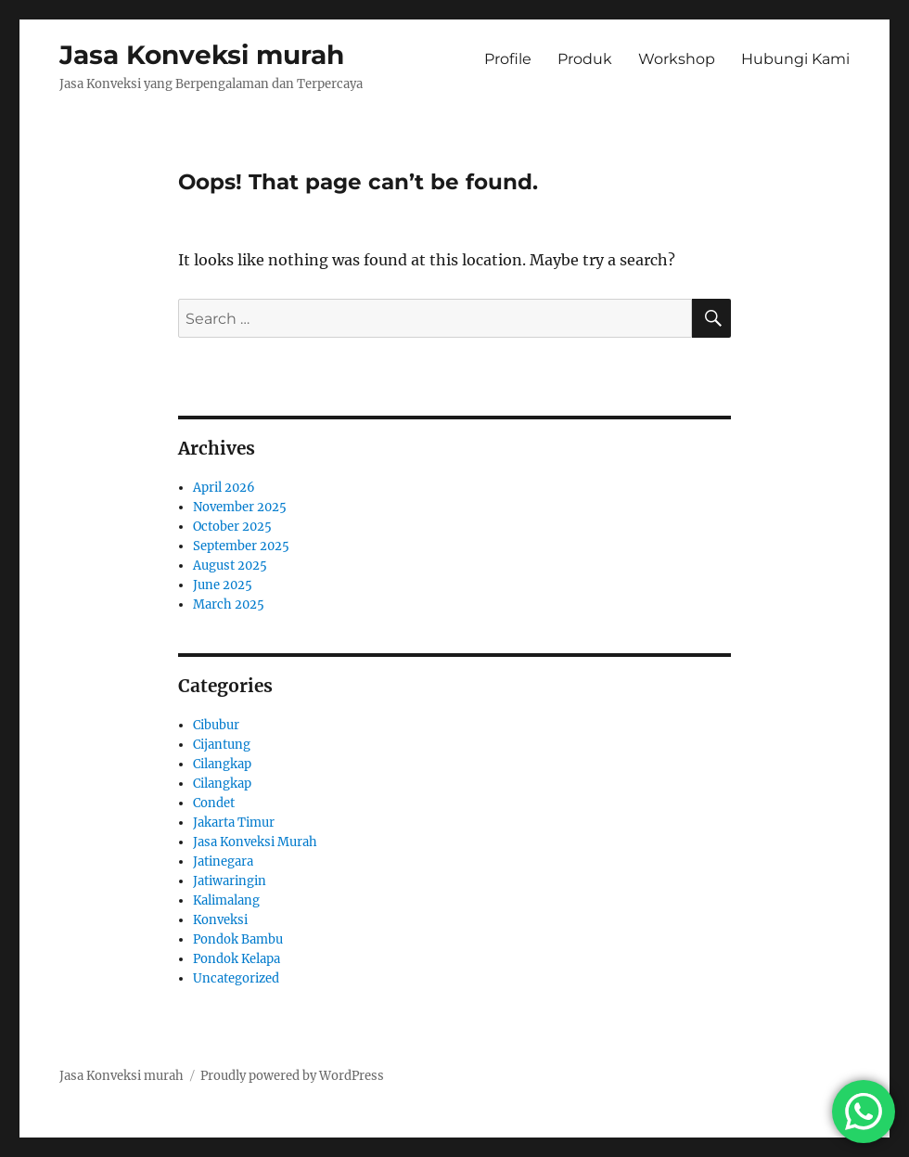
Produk (584, 59)
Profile (507, 59)
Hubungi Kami (795, 59)
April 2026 (224, 487)
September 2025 (241, 546)
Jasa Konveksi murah (201, 55)
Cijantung (221, 744)
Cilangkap (222, 764)
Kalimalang (226, 900)
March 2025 (228, 604)
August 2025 (230, 565)
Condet (214, 803)
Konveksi (220, 920)
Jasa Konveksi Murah (255, 842)
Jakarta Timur (234, 822)
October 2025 (232, 526)
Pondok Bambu (238, 939)
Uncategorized (236, 978)
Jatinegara (223, 861)
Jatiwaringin (229, 881)
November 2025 (240, 507)
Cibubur (216, 725)
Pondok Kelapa (236, 959)
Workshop (676, 59)
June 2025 (222, 585)
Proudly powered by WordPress (292, 1076)
